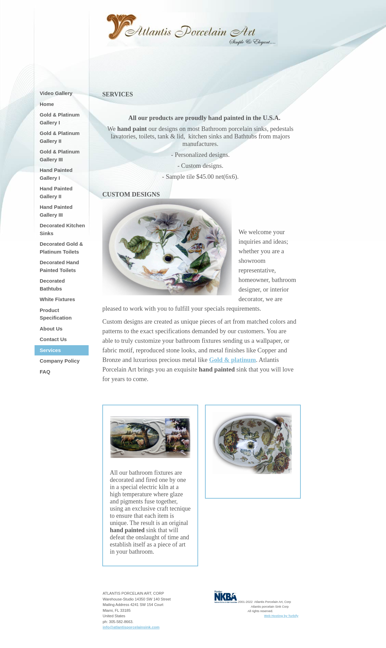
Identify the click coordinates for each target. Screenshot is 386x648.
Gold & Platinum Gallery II (60, 137)
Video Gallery (56, 93)
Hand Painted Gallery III (56, 211)
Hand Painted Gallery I (56, 174)
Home (47, 104)
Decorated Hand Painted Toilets (59, 266)
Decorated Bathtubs (52, 285)
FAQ (45, 372)
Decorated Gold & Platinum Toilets (61, 248)
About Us (51, 329)
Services (50, 350)
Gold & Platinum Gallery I (60, 118)
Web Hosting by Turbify (281, 616)
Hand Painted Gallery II (56, 192)
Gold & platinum (232, 359)
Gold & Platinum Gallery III (60, 155)
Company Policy (60, 361)
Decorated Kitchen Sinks (62, 229)
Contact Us (53, 339)
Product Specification (56, 314)
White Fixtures (57, 299)
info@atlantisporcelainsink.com (131, 627)
